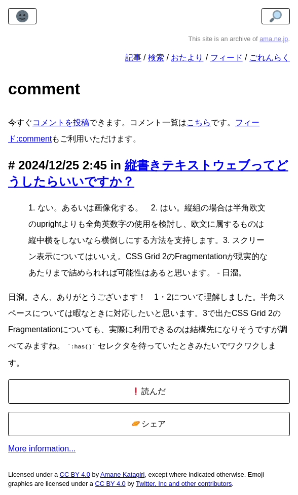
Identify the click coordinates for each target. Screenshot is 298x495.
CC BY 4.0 (75, 473)
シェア (149, 422)
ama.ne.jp (273, 39)
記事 (133, 57)
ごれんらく (269, 57)
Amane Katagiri (122, 473)
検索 (156, 57)
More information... (42, 447)
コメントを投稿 (60, 122)
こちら (199, 122)
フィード (226, 57)
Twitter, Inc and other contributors (184, 482)
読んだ (149, 390)
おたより (187, 57)
